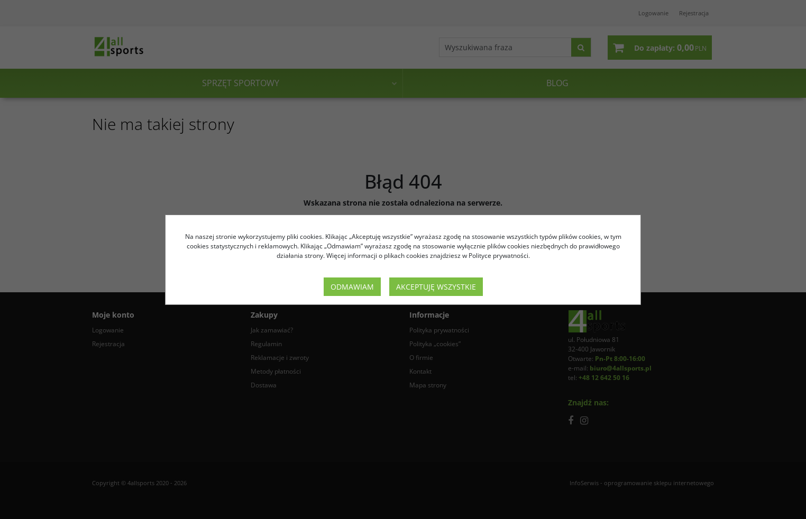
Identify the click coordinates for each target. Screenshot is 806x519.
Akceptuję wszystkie (436, 287)
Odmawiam (352, 287)
